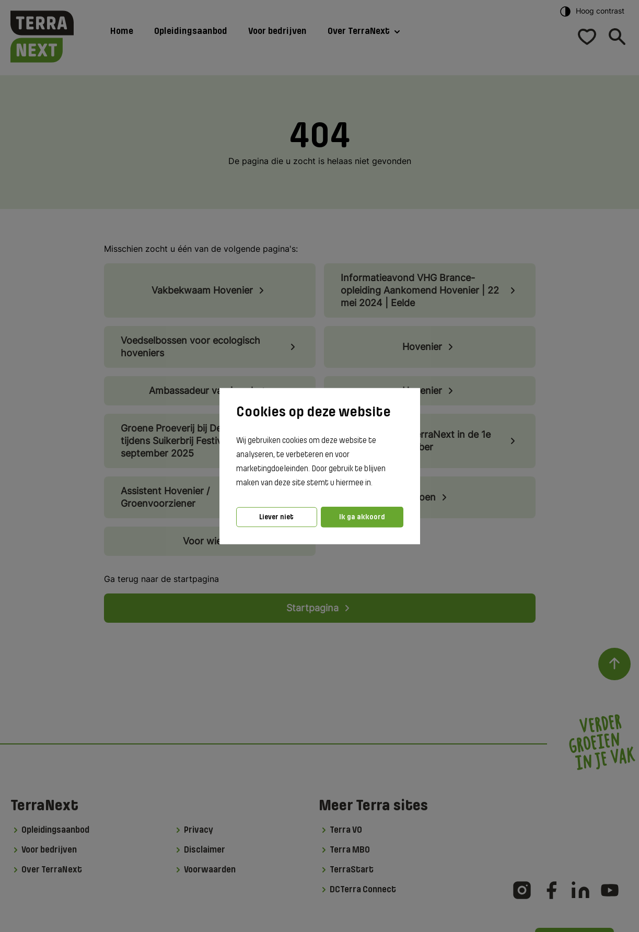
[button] (375, 483)
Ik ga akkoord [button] (362, 517)
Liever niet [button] (276, 517)
